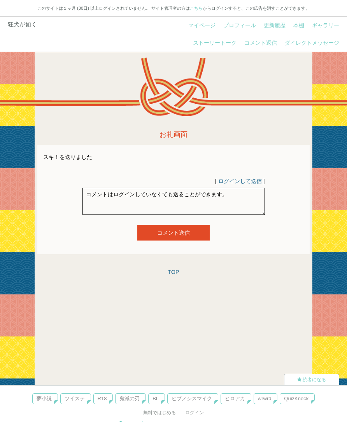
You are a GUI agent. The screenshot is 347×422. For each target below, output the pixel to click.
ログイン (194, 412)
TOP (173, 272)
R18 (102, 398)
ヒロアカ (235, 398)
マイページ (202, 25)
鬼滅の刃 (129, 398)
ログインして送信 (240, 181)
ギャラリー (325, 25)
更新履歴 (275, 25)
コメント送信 (173, 233)
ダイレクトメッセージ (312, 43)
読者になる (311, 379)
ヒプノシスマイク (192, 398)
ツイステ (75, 398)
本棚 (298, 25)
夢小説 (44, 398)
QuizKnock (296, 398)
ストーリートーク (215, 43)
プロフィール (239, 25)
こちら (196, 8)
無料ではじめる (159, 412)
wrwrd (265, 398)
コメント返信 (260, 43)
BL (155, 398)
